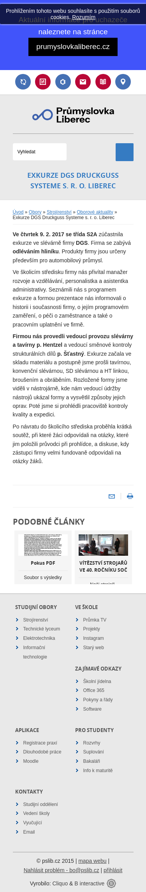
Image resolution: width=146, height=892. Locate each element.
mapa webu (92, 861)
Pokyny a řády (98, 699)
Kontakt (123, 82)
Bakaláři (63, 82)
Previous (20, 564)
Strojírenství (59, 212)
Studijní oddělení (40, 804)
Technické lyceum (41, 629)
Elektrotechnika (39, 638)
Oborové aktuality (95, 212)
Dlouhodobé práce (42, 752)
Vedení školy (36, 813)
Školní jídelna (97, 681)
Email (83, 82)
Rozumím (83, 17)
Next (126, 564)
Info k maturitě (98, 770)
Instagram (93, 638)
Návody (103, 82)
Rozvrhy (91, 743)
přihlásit (113, 870)
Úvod (18, 212)
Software (92, 709)
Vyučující (32, 822)
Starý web (93, 647)
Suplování (23, 82)
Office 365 (93, 690)
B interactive (89, 883)
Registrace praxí (40, 743)
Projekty (91, 629)
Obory (35, 212)
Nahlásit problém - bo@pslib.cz (61, 870)
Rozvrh (43, 82)
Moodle (31, 761)
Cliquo (60, 883)
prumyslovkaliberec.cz (73, 46)
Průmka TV (95, 620)
